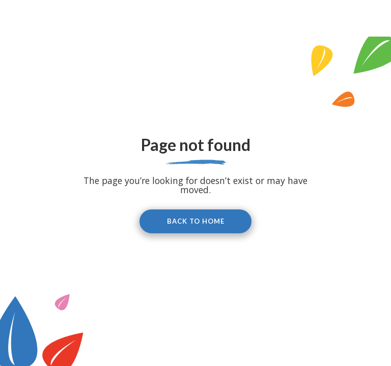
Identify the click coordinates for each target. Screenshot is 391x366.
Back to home (196, 221)
